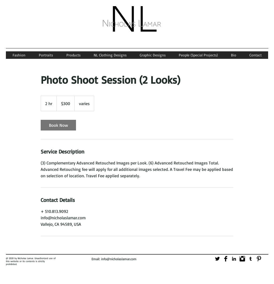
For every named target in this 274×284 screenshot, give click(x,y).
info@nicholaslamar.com (118, 259)
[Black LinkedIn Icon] (234, 259)
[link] (58, 125)
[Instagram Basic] (242, 259)
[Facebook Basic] (226, 259)
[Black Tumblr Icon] (250, 259)
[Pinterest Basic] (259, 259)
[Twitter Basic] (217, 259)
